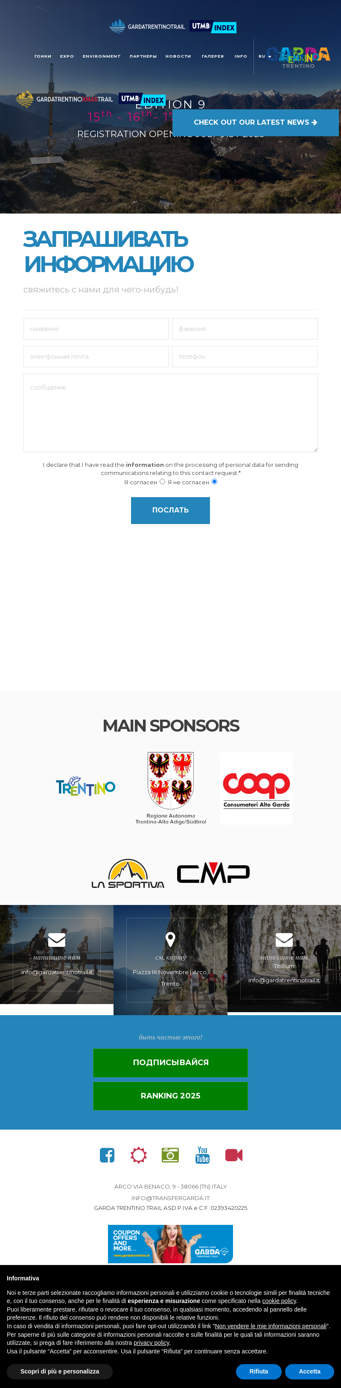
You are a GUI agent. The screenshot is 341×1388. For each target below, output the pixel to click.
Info (241, 56)
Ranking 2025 (170, 1096)
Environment (102, 56)
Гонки (43, 56)
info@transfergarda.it (170, 1198)
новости (178, 56)
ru (265, 56)
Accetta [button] (310, 1371)
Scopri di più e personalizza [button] (59, 1371)
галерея (213, 56)
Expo (67, 56)
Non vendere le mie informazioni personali (270, 1326)
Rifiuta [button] (259, 1371)
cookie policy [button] (279, 1300)
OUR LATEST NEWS (256, 122)
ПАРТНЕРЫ (143, 56)
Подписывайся (171, 1062)
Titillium (284, 958)
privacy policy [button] (151, 1342)
